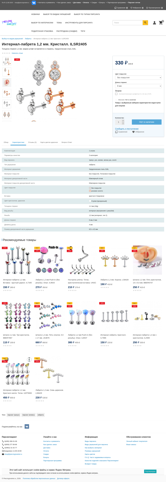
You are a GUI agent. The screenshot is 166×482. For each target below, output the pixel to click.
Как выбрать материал (93, 448)
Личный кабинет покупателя (136, 441)
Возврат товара (90, 464)
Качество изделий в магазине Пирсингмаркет (102, 461)
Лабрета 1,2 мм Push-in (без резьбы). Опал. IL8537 (80, 336)
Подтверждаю (150, 471)
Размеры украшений (92, 451)
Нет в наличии (146, 122)
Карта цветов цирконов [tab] (49, 142)
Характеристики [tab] (18, 142)
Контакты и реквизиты (46, 2)
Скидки (94, 2)
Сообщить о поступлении (127, 129)
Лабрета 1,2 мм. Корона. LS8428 (114, 280)
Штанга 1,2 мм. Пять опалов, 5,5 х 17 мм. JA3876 (49, 336)
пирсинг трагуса (13, 415)
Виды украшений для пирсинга (96, 444)
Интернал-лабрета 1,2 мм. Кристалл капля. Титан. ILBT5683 (17, 391)
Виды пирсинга (90, 441)
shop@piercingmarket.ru (22, 2)
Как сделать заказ (64, 2)
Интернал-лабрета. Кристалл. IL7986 (113, 336)
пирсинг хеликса (28, 415)
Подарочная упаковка (42, 31)
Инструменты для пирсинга (78, 23)
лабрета (41, 415)
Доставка (46, 448)
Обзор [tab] (6, 142)
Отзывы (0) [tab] (32, 142)
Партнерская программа (116, 2)
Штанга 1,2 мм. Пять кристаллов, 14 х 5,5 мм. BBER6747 (147, 281)
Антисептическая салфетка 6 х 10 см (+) (135, 94)
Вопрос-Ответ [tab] (67, 142)
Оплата (46, 451)
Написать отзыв (17, 53)
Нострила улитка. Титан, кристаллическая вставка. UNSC (82, 281)
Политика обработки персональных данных (39, 478)
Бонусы (102, 2)
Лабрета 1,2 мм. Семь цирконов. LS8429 (50, 391)
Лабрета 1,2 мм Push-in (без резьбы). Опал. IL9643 (48, 281)
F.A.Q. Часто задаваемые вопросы (98, 457)
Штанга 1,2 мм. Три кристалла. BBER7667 (16, 336)
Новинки (35, 14)
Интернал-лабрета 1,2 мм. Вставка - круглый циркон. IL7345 (17, 281)
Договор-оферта (63, 478)
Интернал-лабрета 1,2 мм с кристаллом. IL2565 (145, 336)
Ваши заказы (131, 444)
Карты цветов (90, 454)
